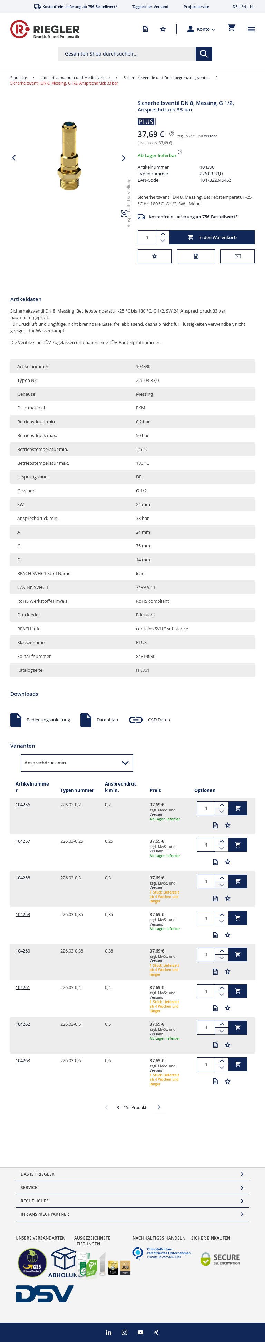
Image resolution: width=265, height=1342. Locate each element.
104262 (23, 1024)
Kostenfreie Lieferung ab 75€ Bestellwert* (193, 217)
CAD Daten (159, 720)
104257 (23, 841)
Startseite (18, 77)
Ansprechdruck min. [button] (45, 763)
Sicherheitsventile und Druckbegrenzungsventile (166, 77)
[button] (206, 29)
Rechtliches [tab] (35, 1201)
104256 (23, 804)
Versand (210, 136)
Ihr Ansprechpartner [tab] (45, 1214)
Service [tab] (29, 1188)
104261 (23, 987)
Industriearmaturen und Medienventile (75, 77)
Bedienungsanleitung (48, 720)
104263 (23, 1060)
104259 (23, 914)
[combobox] (135, 54)
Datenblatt (108, 720)
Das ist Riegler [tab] (38, 1174)
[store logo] (44, 29)
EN (243, 6)
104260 (23, 951)
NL (252, 6)
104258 (23, 878)
